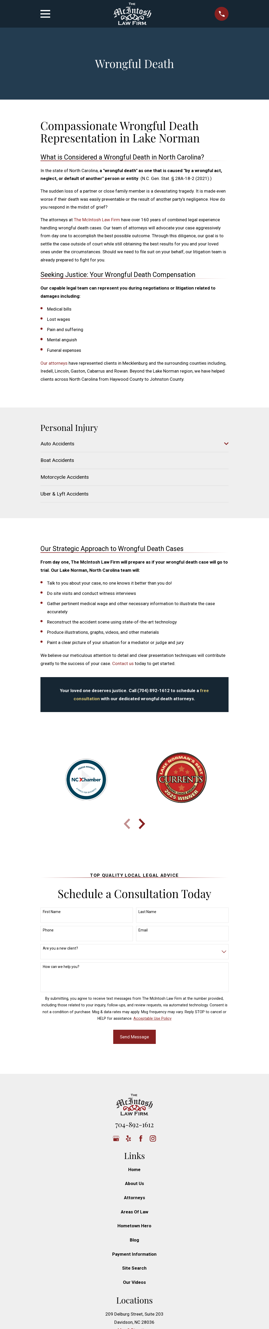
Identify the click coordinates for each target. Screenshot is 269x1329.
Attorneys (134, 1197)
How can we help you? (61, 967)
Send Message (134, 1036)
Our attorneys (54, 363)
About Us (134, 1183)
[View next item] (142, 823)
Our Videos (134, 1282)
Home (134, 1169)
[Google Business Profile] (116, 1138)
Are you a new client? (60, 948)
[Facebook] (141, 1138)
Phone (48, 930)
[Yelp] (128, 1138)
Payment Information (134, 1254)
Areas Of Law (134, 1211)
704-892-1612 (134, 1124)
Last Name (147, 912)
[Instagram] (153, 1138)
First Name (52, 912)
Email (143, 930)
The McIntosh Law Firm (97, 219)
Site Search (134, 1268)
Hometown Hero (134, 1225)
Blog (134, 1240)
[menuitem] (131, 444)
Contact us (123, 663)
